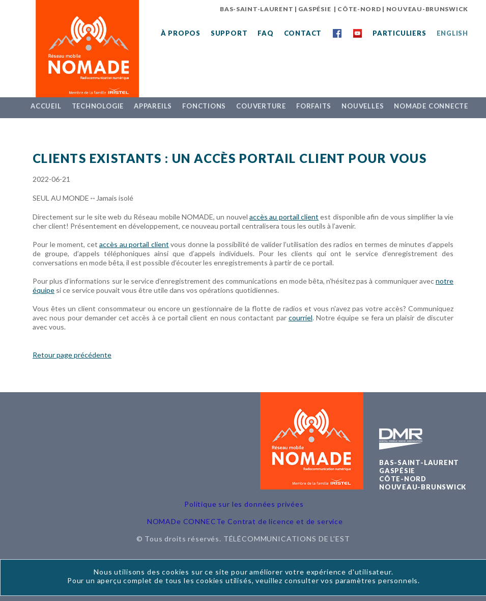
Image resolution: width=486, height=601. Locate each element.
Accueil (46, 106)
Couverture (261, 106)
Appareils (153, 106)
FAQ (265, 33)
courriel (300, 317)
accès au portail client (284, 216)
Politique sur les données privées (244, 504)
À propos (181, 33)
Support (229, 33)
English (452, 33)
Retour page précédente (72, 354)
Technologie (98, 106)
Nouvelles (362, 106)
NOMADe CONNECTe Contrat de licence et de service (245, 521)
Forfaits (313, 106)
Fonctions (204, 106)
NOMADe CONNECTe (431, 106)
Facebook (337, 33)
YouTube (357, 33)
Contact (303, 33)
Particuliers (399, 33)
